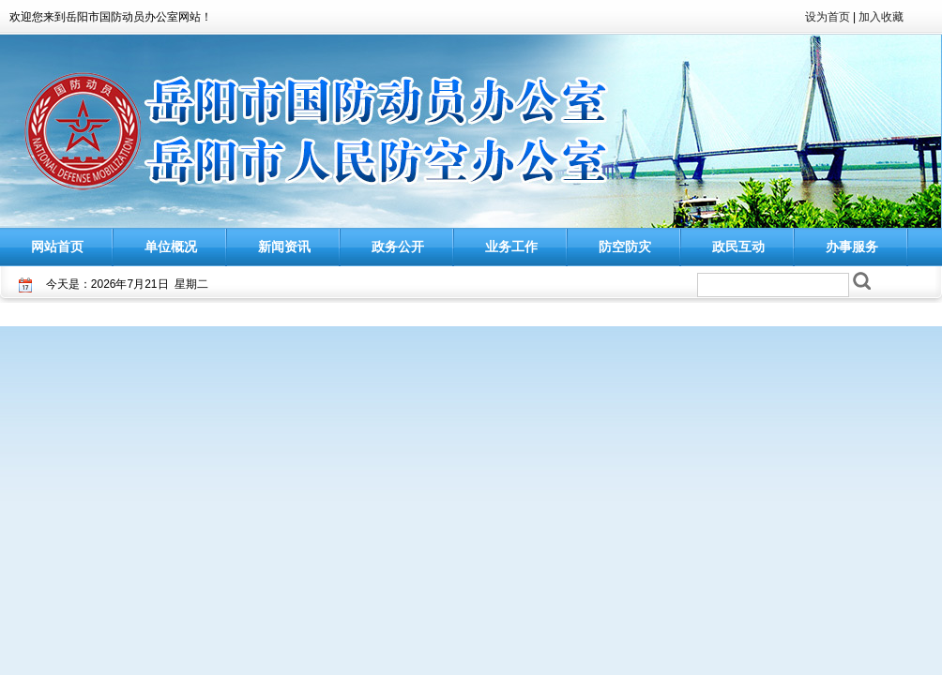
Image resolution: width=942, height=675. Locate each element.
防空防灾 (625, 247)
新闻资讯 (284, 247)
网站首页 (57, 247)
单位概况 (170, 247)
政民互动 (738, 247)
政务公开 (398, 247)
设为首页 (827, 16)
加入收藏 (881, 16)
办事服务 (852, 247)
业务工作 (511, 247)
